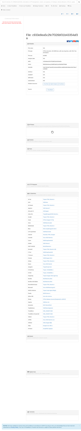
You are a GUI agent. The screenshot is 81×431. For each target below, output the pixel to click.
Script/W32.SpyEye (48, 328)
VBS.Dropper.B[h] (47, 322)
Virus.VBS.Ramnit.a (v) (48, 319)
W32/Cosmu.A (46, 293)
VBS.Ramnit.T (46, 208)
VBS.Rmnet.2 (46, 243)
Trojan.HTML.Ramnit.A (48, 199)
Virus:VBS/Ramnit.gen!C (49, 287)
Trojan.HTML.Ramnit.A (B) (49, 249)
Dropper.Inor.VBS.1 (48, 325)
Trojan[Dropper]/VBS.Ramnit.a (50, 214)
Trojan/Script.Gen (47, 267)
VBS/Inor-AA (46, 302)
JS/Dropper (46, 211)
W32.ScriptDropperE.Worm (49, 228)
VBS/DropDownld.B (48, 240)
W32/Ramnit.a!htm (47, 278)
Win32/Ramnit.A (47, 246)
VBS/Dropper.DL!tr (47, 258)
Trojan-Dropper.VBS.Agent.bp (50, 275)
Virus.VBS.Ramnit (47, 264)
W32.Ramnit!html (47, 305)
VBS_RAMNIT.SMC (48, 311)
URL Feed (54, 6)
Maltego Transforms (38, 6)
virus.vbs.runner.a (47, 296)
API (47, 6)
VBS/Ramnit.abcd (47, 223)
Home (3, 6)
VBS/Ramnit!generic (48, 308)
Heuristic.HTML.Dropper (49, 234)
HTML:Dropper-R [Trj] (48, 220)
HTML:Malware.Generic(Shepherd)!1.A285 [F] (54, 299)
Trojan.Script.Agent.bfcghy (49, 290)
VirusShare (61, 84)
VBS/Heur (45, 202)
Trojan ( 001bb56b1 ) (48, 270)
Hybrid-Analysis (53, 84)
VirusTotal (46, 84)
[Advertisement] (12, 36)
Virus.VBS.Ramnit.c (48, 237)
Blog (69, 6)
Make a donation (5, 9)
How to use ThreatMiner (25, 6)
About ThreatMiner (12, 6)
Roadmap (62, 6)
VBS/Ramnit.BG (47, 231)
